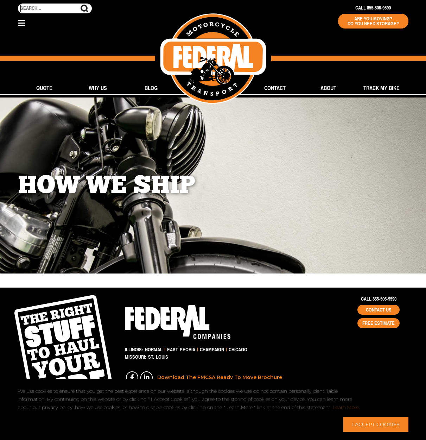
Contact (275, 88)
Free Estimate (378, 323)
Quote (44, 88)
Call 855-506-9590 (373, 7)
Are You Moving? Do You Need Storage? (373, 21)
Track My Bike (381, 88)
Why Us (98, 88)
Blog (151, 88)
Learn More (346, 407)
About (328, 88)
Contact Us (379, 309)
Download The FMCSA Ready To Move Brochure (219, 377)
